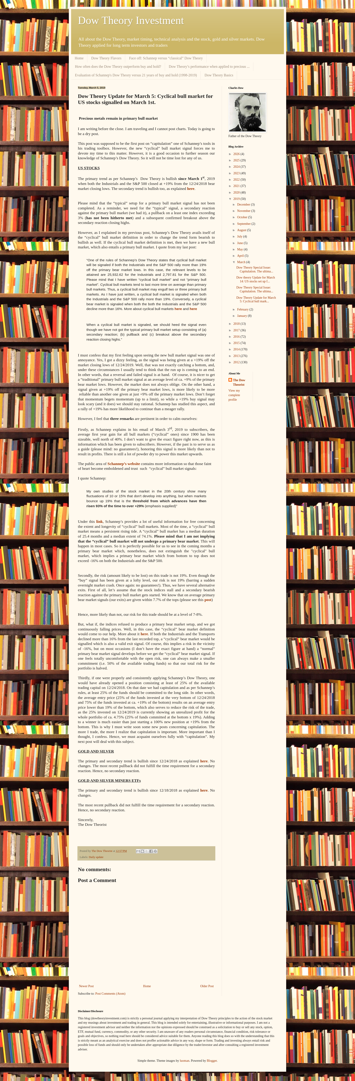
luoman (184, 1060)
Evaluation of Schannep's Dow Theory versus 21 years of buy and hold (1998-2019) (136, 75)
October (242, 217)
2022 (237, 179)
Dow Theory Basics (218, 75)
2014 (237, 349)
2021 (237, 186)
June (240, 243)
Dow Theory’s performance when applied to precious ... (209, 66)
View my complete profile (234, 395)
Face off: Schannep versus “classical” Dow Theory (166, 58)
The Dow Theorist (239, 382)
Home (79, 58)
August (242, 230)
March (241, 262)
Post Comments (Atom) (110, 993)
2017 (237, 330)
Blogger (212, 1060)
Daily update (96, 857)
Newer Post (86, 986)
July (240, 236)
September (244, 223)
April (241, 255)
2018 (237, 323)
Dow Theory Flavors (106, 58)
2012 (237, 362)
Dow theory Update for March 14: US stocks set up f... (255, 279)
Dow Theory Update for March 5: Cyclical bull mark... (256, 299)
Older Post (207, 986)
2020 (237, 192)
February (243, 309)
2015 (237, 343)
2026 (237, 154)
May (240, 249)
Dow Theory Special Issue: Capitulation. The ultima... (254, 269)
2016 (237, 336)
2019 (237, 199)
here (203, 790)
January (242, 316)
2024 (237, 166)
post (207, 600)
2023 (237, 173)
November (244, 211)
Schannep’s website (124, 464)
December (244, 204)
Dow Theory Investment (131, 20)
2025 (237, 160)
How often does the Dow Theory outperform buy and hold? (118, 66)
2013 (237, 356)
